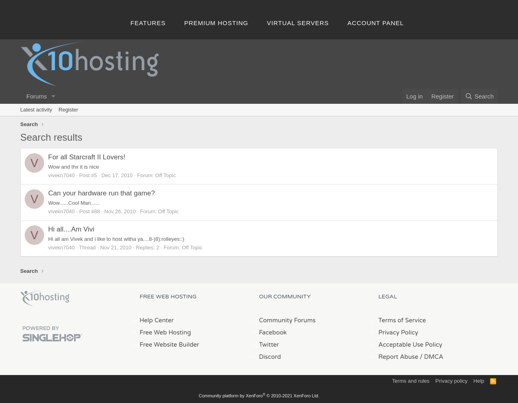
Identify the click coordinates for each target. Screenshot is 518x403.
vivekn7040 (61, 175)
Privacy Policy (398, 332)
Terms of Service (402, 320)
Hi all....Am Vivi (71, 229)
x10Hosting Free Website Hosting (45, 298)
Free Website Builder (169, 344)
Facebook (273, 332)
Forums (36, 96)
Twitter (269, 344)
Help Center (157, 320)
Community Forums (287, 320)
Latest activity (36, 110)
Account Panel (376, 22)
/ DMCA (431, 356)
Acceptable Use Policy (410, 344)
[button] (53, 96)
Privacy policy (451, 381)
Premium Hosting (216, 22)
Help (478, 381)
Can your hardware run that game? (101, 193)
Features (148, 22)
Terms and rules (410, 381)
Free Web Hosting (165, 332)
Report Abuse (398, 356)
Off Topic (165, 175)
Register (68, 110)
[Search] (479, 96)
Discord (270, 356)
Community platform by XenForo (259, 395)
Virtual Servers (298, 22)
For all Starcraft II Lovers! (86, 157)
